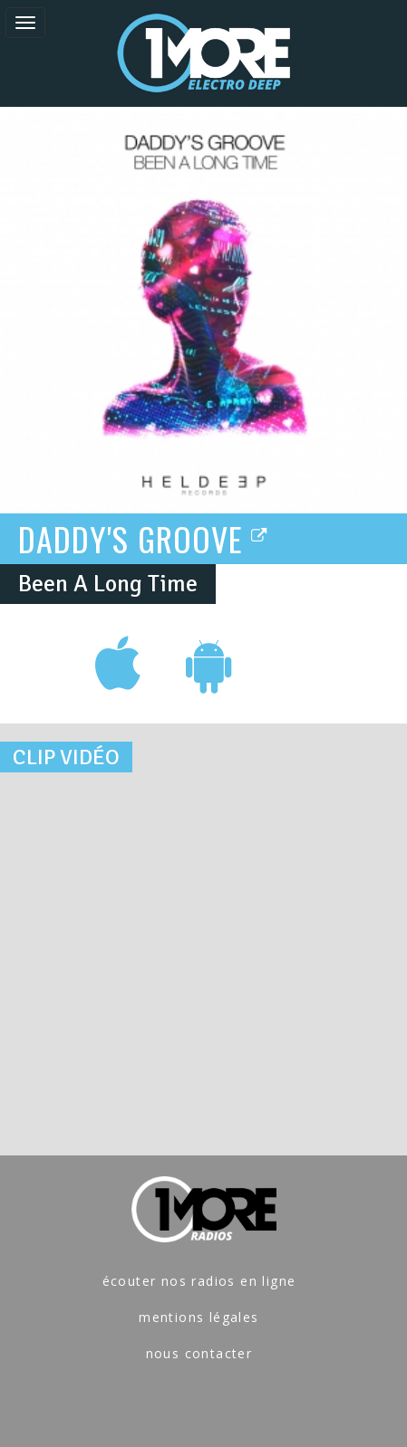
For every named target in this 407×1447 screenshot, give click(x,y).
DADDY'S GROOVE (143, 537)
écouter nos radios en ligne (199, 1280)
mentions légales (198, 1317)
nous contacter (199, 1353)
